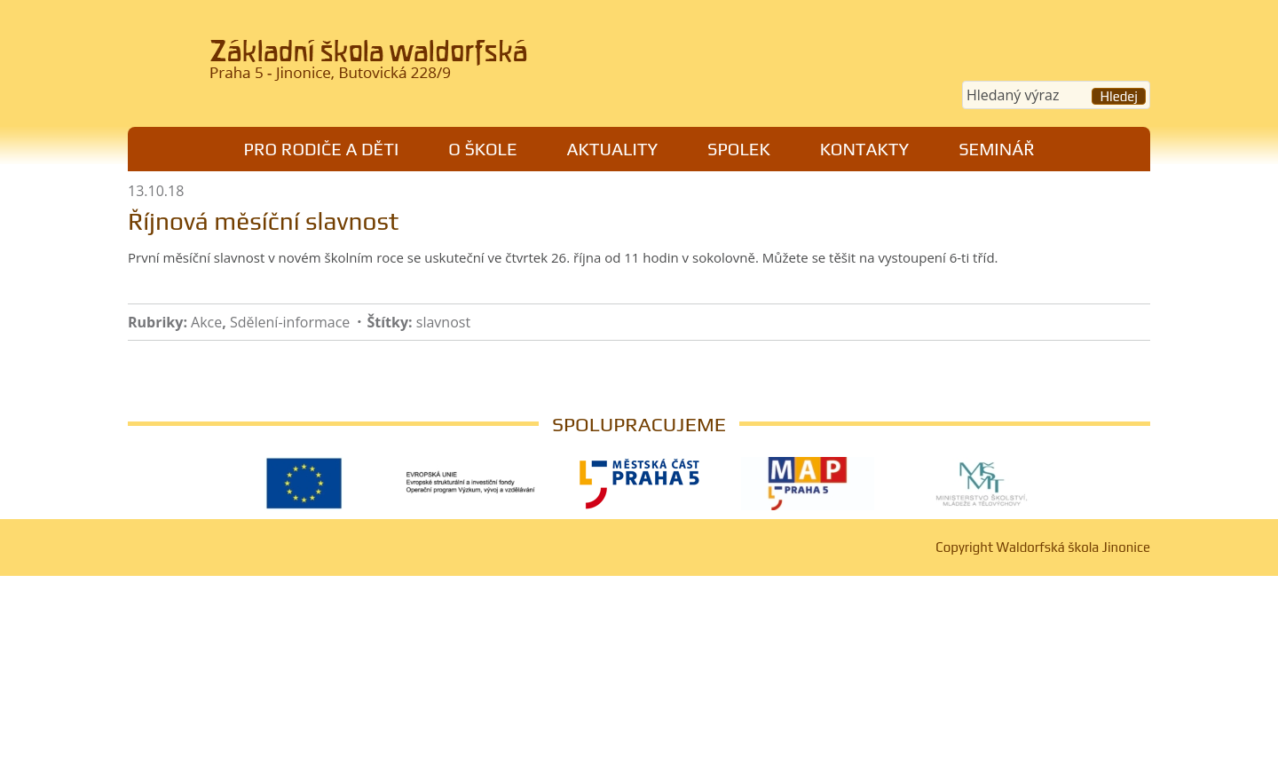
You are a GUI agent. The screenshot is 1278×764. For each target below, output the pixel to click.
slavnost (443, 322)
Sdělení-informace (290, 322)
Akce (206, 322)
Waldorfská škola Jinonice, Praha (373, 65)
